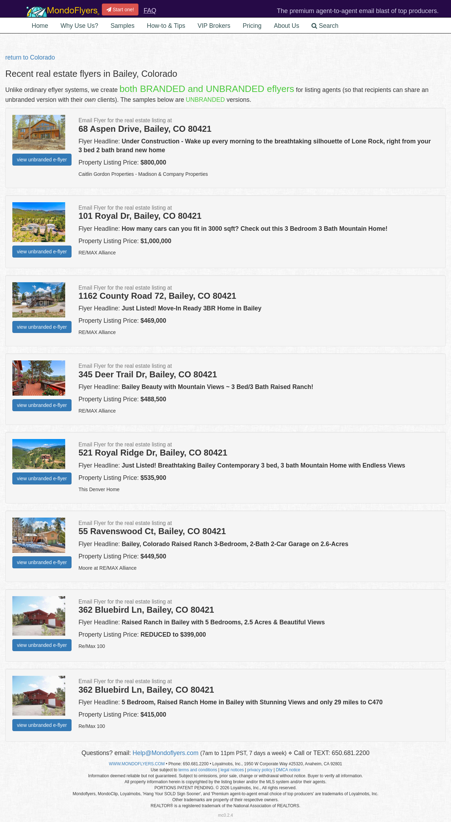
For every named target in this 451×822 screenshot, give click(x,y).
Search (324, 25)
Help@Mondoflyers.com (165, 752)
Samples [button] (123, 25)
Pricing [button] (252, 25)
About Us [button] (286, 25)
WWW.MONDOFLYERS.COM (137, 763)
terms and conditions (197, 769)
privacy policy (259, 769)
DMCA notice (288, 769)
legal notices (232, 769)
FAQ (149, 10)
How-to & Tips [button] (166, 25)
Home (40, 25)
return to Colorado (30, 57)
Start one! (120, 9)
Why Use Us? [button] (79, 25)
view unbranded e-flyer (42, 159)
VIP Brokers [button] (214, 25)
